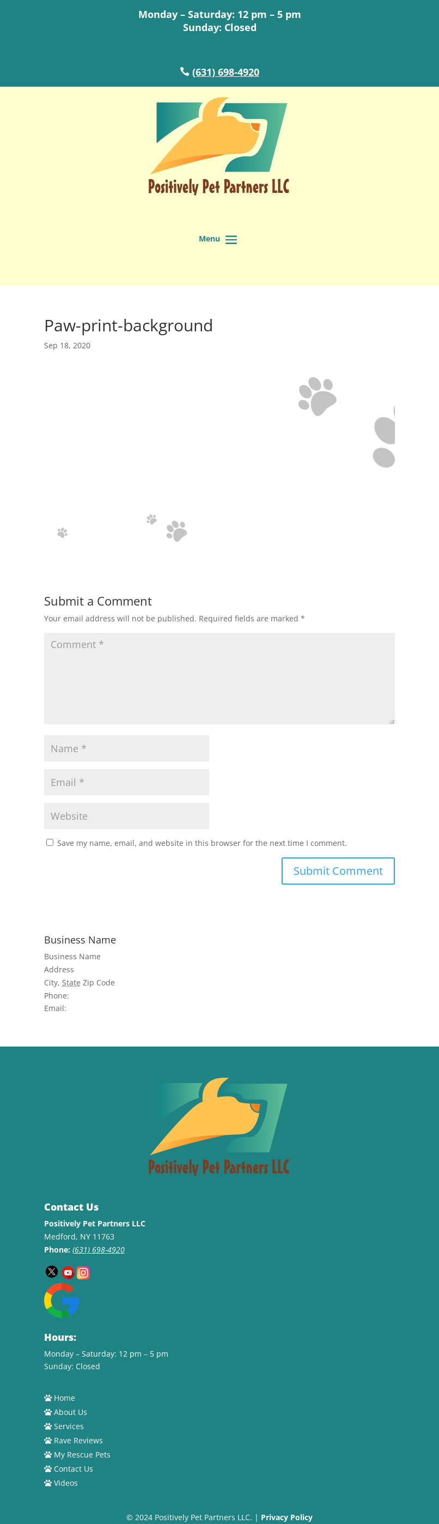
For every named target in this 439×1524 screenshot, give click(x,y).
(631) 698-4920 (225, 71)
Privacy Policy (287, 1517)
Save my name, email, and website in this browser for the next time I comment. (202, 843)
